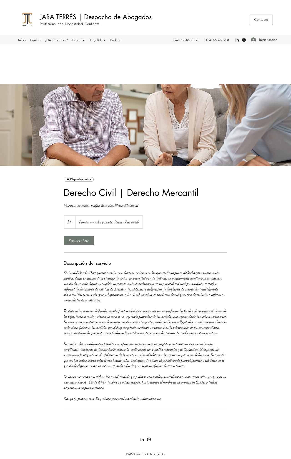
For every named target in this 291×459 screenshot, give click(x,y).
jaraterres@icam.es (186, 40)
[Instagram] (244, 40)
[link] (79, 240)
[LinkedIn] (237, 40)
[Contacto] (261, 20)
